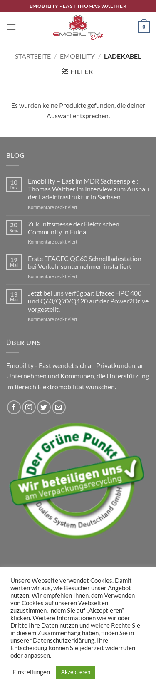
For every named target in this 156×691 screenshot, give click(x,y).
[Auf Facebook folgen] (14, 407)
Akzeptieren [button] (75, 672)
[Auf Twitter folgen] (44, 407)
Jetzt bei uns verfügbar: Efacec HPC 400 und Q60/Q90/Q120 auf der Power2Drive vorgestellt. (88, 301)
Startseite (33, 56)
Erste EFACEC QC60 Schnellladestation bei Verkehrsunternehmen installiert (84, 262)
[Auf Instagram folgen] (29, 407)
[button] (11, 27)
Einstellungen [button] (31, 672)
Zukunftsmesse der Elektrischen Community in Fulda (73, 228)
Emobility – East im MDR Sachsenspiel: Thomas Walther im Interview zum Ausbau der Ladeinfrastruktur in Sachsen (88, 189)
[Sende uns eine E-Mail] (59, 407)
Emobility (77, 56)
